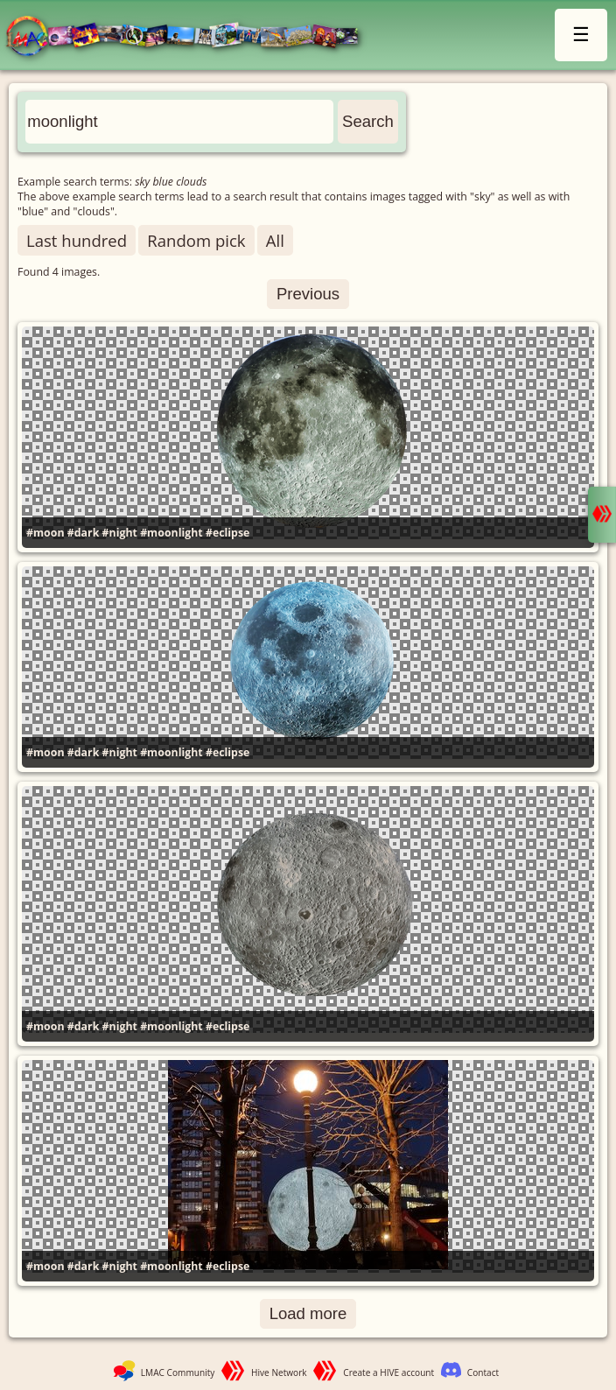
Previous (308, 293)
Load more (308, 1313)
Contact (483, 1372)
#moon (45, 532)
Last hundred (76, 240)
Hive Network (279, 1372)
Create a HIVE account (388, 1372)
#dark (83, 532)
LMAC (190, 37)
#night (119, 532)
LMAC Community (178, 1372)
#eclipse (227, 532)
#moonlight (171, 532)
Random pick (196, 240)
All (275, 240)
